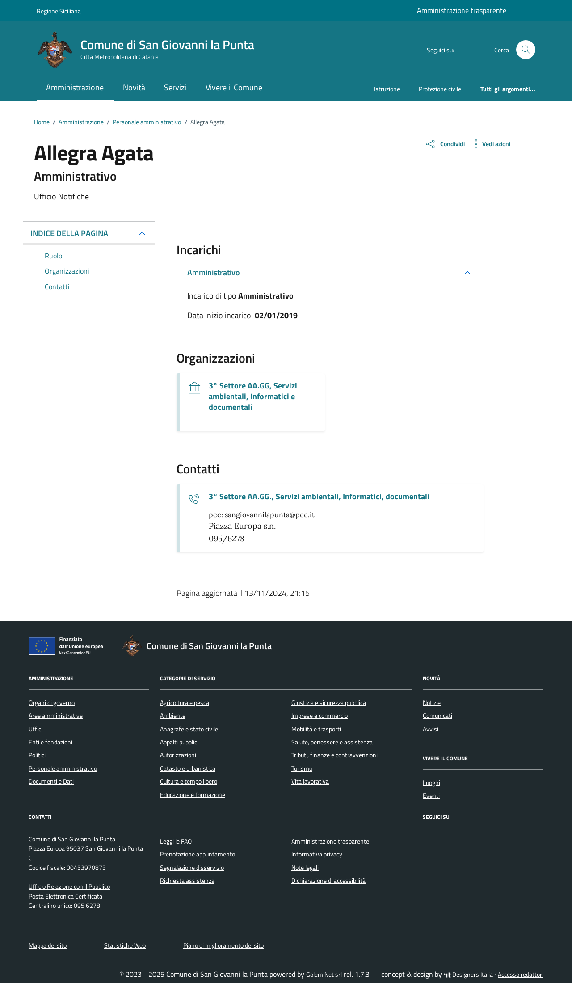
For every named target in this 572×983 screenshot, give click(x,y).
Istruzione (387, 88)
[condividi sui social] (445, 144)
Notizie (432, 703)
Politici (37, 755)
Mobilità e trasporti (316, 729)
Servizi (175, 87)
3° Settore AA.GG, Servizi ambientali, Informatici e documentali (253, 396)
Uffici (35, 729)
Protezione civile (440, 88)
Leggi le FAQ (176, 841)
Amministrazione (75, 87)
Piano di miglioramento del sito (223, 945)
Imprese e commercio (319, 716)
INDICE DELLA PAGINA (69, 233)
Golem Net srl (324, 974)
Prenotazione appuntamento (197, 854)
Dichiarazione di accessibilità (328, 881)
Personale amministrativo (63, 768)
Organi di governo (52, 703)
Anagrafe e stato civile (189, 729)
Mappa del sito (48, 945)
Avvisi (430, 729)
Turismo (301, 768)
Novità (134, 87)
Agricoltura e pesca (184, 703)
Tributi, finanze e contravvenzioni (334, 755)
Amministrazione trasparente (461, 10)
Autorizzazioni (178, 755)
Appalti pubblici (179, 742)
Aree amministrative (56, 716)
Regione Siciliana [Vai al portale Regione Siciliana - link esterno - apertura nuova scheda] (59, 11)
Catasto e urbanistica (187, 768)
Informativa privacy (316, 854)
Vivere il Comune (234, 87)
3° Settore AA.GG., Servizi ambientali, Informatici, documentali (319, 496)
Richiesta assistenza (187, 881)
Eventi (431, 796)
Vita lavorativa (310, 781)
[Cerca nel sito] (525, 49)
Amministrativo (213, 272)
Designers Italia (468, 974)
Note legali (305, 868)
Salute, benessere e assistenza (332, 742)
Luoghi (431, 783)
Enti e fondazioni (50, 742)
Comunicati (437, 716)
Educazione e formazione (192, 795)
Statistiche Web (125, 945)
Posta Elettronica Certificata (65, 896)
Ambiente (172, 716)
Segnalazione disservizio (192, 868)
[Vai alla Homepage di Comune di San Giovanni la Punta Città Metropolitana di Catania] (151, 49)
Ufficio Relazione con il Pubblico (69, 886)
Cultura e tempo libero (188, 781)
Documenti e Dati (51, 781)
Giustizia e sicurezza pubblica (328, 703)
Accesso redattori (520, 974)
